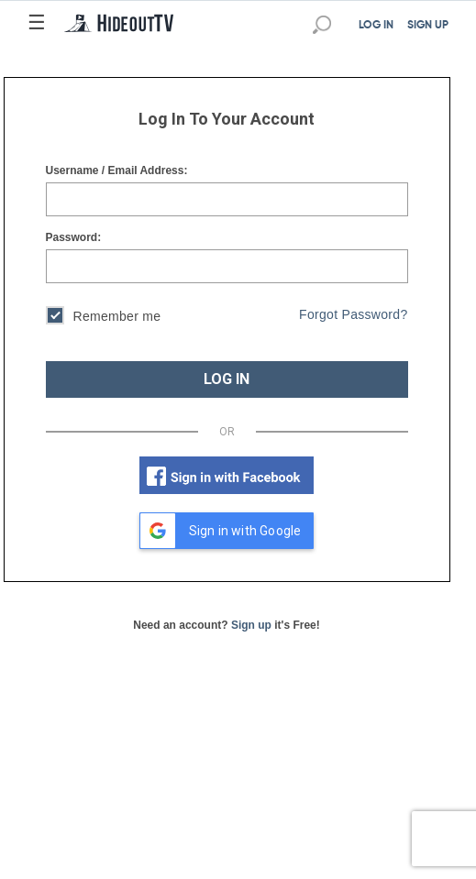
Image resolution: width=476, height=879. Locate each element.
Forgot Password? (353, 314)
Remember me (103, 317)
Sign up (251, 625)
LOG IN (376, 25)
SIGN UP (427, 25)
